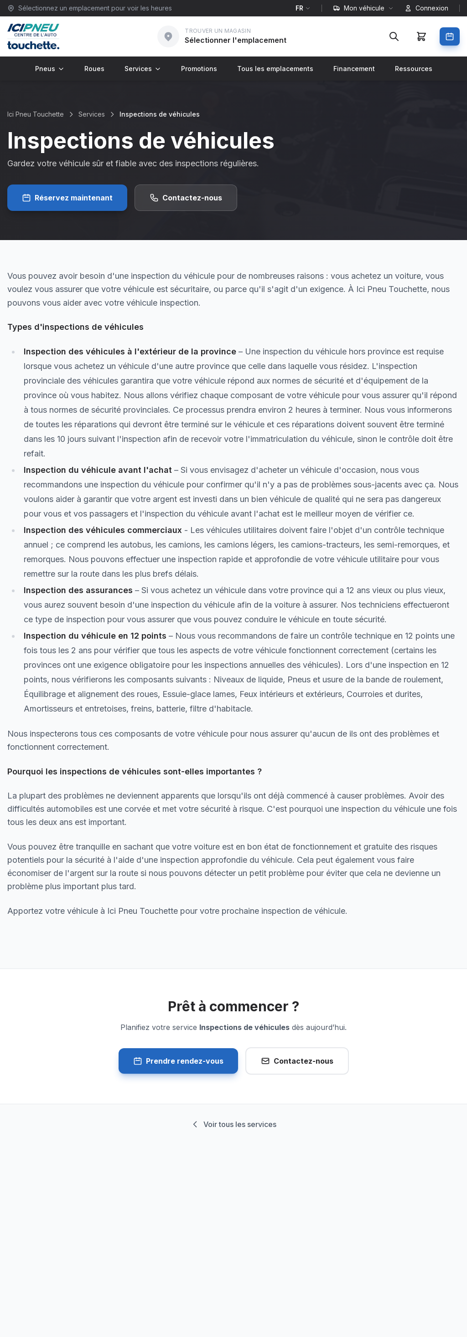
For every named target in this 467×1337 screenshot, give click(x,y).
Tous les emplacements (275, 68)
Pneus (49, 68)
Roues (94, 68)
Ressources (413, 68)
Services (143, 68)
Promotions (199, 68)
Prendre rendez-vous (178, 1061)
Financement (354, 68)
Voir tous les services (233, 1124)
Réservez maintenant (67, 197)
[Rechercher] (394, 36)
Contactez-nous (186, 197)
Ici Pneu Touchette (35, 114)
